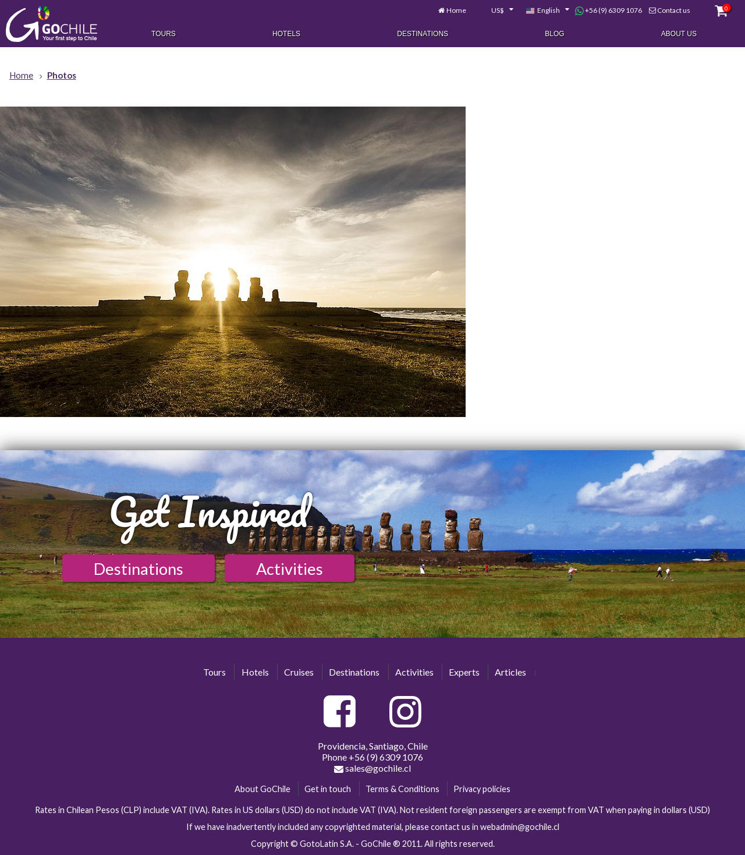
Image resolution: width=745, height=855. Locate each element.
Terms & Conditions (402, 789)
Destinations (422, 34)
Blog (554, 34)
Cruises (299, 671)
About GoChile (262, 789)
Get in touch (327, 789)
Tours (163, 34)
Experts (464, 671)
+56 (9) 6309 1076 (608, 10)
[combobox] (496, 10)
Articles (510, 671)
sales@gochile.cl (372, 768)
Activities (289, 568)
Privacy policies (481, 789)
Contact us (673, 10)
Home (456, 10)
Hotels (286, 34)
